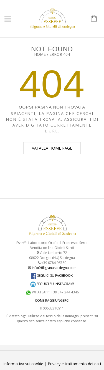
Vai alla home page (52, 148)
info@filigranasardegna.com (54, 267)
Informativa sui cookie (23, 363)
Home (40, 54)
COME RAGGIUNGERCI (52, 300)
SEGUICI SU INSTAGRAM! (52, 283)
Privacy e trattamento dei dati (74, 363)
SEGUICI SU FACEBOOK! (52, 275)
